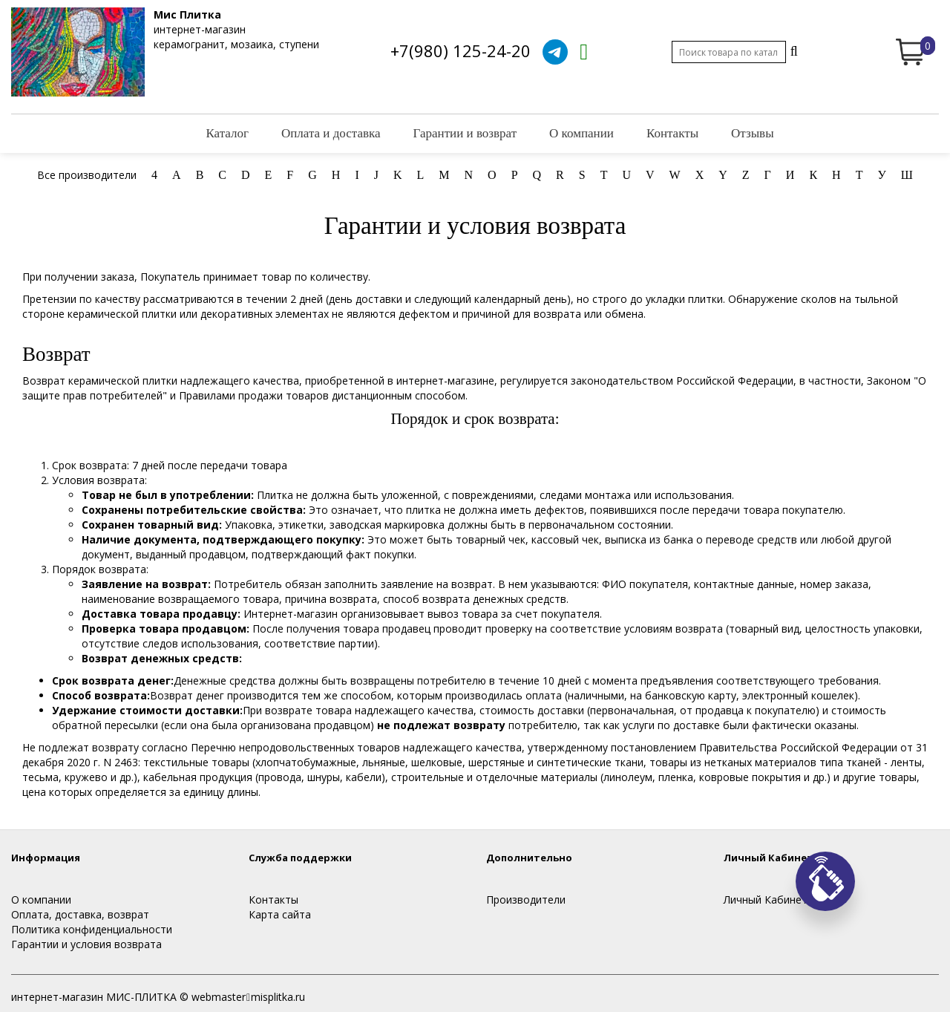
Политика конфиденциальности (91, 929)
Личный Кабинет (766, 899)
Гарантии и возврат (465, 133)
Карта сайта (280, 914)
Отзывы (752, 133)
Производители (526, 899)
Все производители (87, 175)
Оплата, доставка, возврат (80, 914)
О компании (581, 133)
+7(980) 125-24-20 (460, 50)
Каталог (227, 133)
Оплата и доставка (331, 133)
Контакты (672, 133)
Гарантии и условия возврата (86, 944)
